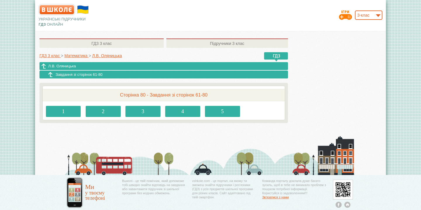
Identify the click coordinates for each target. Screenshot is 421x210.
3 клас (102, 43)
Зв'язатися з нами (275, 197)
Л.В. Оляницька (62, 66)
